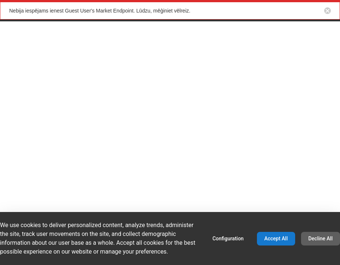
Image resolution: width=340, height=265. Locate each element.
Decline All (320, 238)
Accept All (276, 238)
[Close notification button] (327, 11)
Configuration (228, 238)
